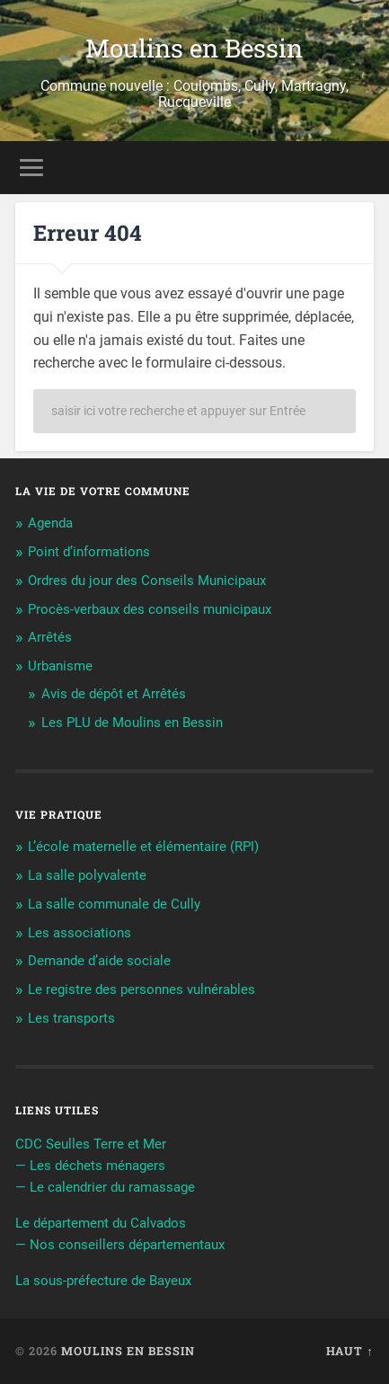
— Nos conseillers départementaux (120, 1245)
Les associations (79, 933)
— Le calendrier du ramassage (105, 1187)
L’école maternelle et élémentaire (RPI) (143, 846)
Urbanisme (60, 666)
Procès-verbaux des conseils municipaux (149, 609)
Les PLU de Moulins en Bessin (132, 722)
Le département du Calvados (100, 1223)
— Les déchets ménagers (90, 1166)
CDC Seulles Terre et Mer (90, 1144)
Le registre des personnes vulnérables (141, 989)
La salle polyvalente (87, 875)
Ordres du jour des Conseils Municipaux (147, 580)
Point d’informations (89, 552)
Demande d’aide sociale (99, 961)
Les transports (71, 1018)
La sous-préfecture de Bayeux (103, 1281)
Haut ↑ (349, 1351)
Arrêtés (50, 637)
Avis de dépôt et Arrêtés (113, 694)
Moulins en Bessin (194, 48)
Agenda (50, 523)
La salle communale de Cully (114, 904)
